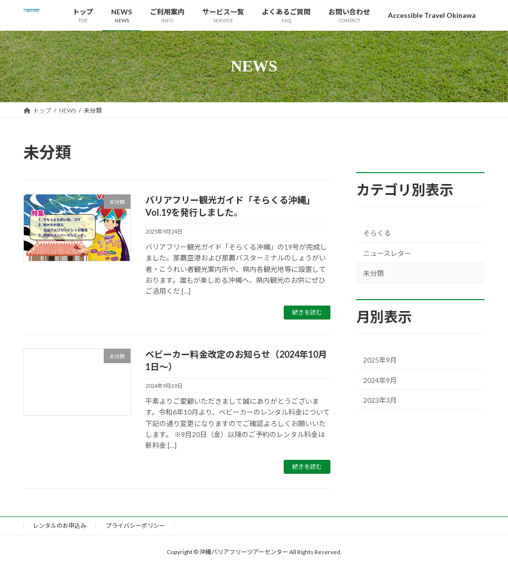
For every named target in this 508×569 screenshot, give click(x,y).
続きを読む (307, 312)
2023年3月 (380, 400)
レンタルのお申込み (59, 525)
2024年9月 (380, 380)
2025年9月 (380, 360)
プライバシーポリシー (135, 525)
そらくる (377, 233)
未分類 (373, 273)
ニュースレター (387, 253)
